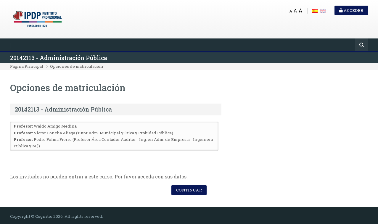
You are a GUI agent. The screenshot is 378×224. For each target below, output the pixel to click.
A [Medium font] (295, 10)
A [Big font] (300, 10)
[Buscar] (361, 45)
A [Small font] (290, 11)
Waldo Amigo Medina (55, 126)
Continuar (189, 190)
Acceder (351, 10)
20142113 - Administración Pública (58, 58)
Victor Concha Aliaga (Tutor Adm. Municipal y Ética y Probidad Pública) (103, 133)
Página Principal (26, 66)
